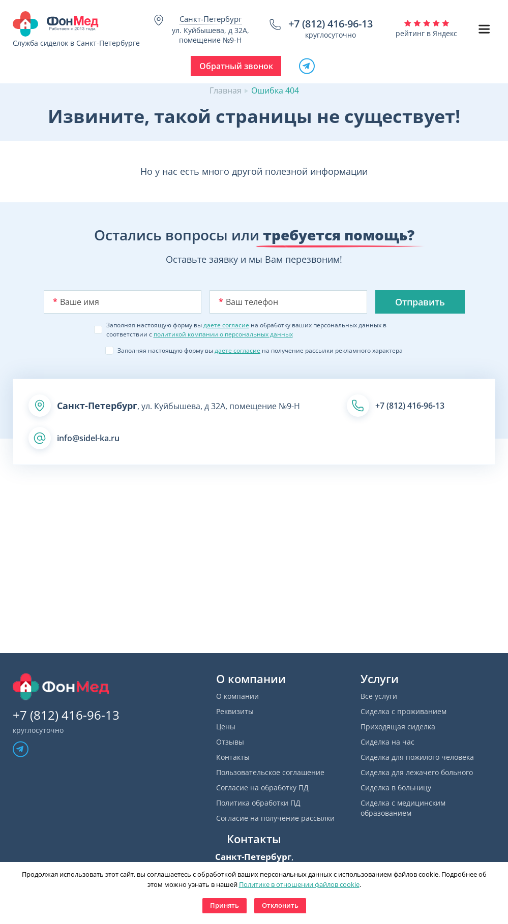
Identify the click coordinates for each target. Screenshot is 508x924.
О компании (237, 696)
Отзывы (230, 742)
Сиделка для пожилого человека (417, 757)
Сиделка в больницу (396, 787)
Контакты (233, 757)
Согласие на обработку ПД (262, 787)
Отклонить (280, 905)
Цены (225, 726)
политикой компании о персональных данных (223, 334)
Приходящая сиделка (398, 726)
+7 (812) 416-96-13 (330, 23)
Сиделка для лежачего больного (417, 772)
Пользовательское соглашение (270, 772)
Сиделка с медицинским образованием (403, 808)
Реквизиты (235, 711)
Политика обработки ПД (258, 803)
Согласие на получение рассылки (275, 818)
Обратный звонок (236, 66)
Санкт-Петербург (211, 19)
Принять (224, 905)
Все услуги (379, 696)
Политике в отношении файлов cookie (299, 884)
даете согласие (226, 325)
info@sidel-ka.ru (88, 438)
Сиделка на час (387, 742)
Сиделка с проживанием (403, 711)
